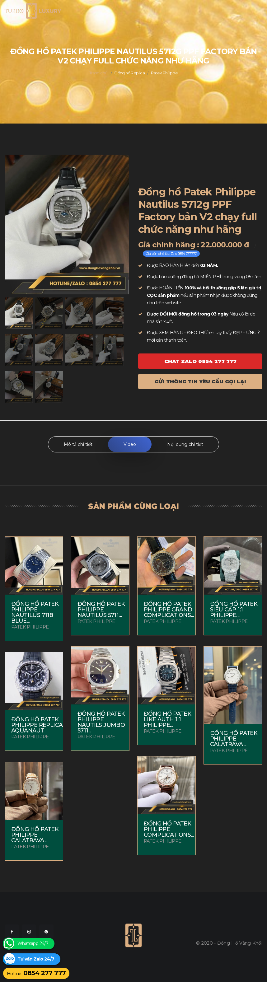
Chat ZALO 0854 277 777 (200, 361)
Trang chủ (98, 72)
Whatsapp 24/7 (32, 943)
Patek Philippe (164, 72)
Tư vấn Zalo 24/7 (35, 959)
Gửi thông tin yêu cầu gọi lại (200, 382)
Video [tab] (130, 444)
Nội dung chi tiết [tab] (185, 444)
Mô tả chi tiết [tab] (78, 444)
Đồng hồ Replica (129, 72)
